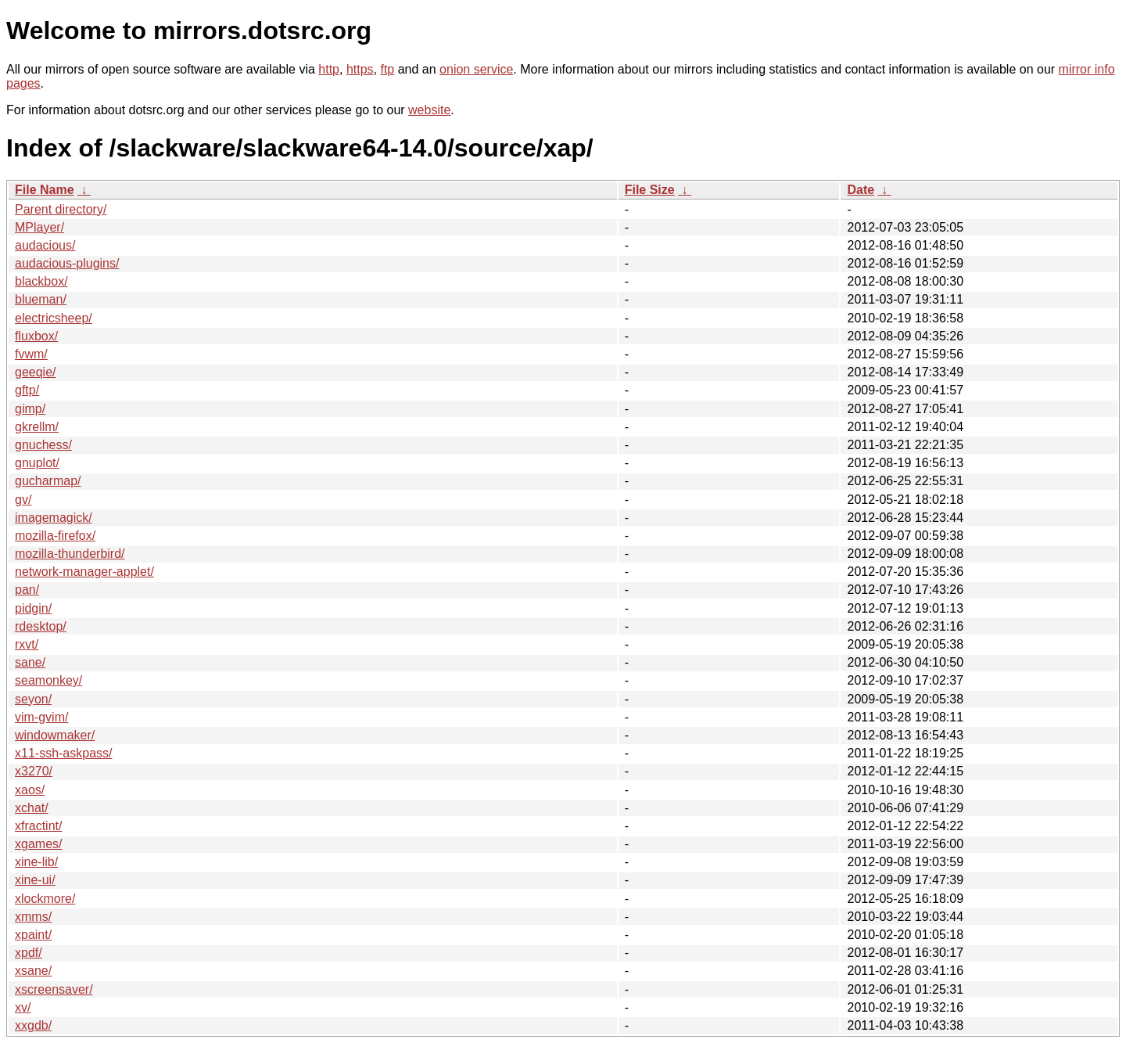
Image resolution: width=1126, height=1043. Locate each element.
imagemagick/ (53, 517)
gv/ (23, 499)
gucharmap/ (48, 480)
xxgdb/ (33, 1025)
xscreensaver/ (54, 989)
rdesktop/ (40, 626)
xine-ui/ (35, 880)
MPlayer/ (39, 227)
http (328, 69)
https (360, 69)
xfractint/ (38, 826)
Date (860, 189)
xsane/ (33, 970)
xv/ (22, 1007)
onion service (476, 69)
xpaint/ (33, 934)
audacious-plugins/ (67, 263)
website (429, 110)
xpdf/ (28, 952)
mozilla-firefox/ (55, 535)
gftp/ (27, 390)
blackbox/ (41, 281)
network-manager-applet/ (84, 571)
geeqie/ (35, 372)
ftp (387, 69)
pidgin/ (33, 608)
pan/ (27, 589)
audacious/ (45, 245)
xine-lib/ (36, 862)
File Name (44, 189)
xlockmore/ (45, 898)
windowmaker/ (55, 735)
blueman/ (40, 299)
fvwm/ (31, 354)
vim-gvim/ (41, 717)
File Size (650, 189)
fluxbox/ (36, 336)
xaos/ (30, 790)
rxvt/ (26, 644)
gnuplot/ (37, 462)
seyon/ (33, 699)
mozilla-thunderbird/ (70, 553)
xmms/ (33, 916)
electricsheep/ (53, 318)
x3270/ (33, 771)
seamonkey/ (48, 680)
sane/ (30, 662)
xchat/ (31, 808)
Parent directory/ (60, 209)
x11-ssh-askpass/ (64, 753)
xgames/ (38, 844)
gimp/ (30, 408)
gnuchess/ (43, 444)
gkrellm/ (37, 426)
